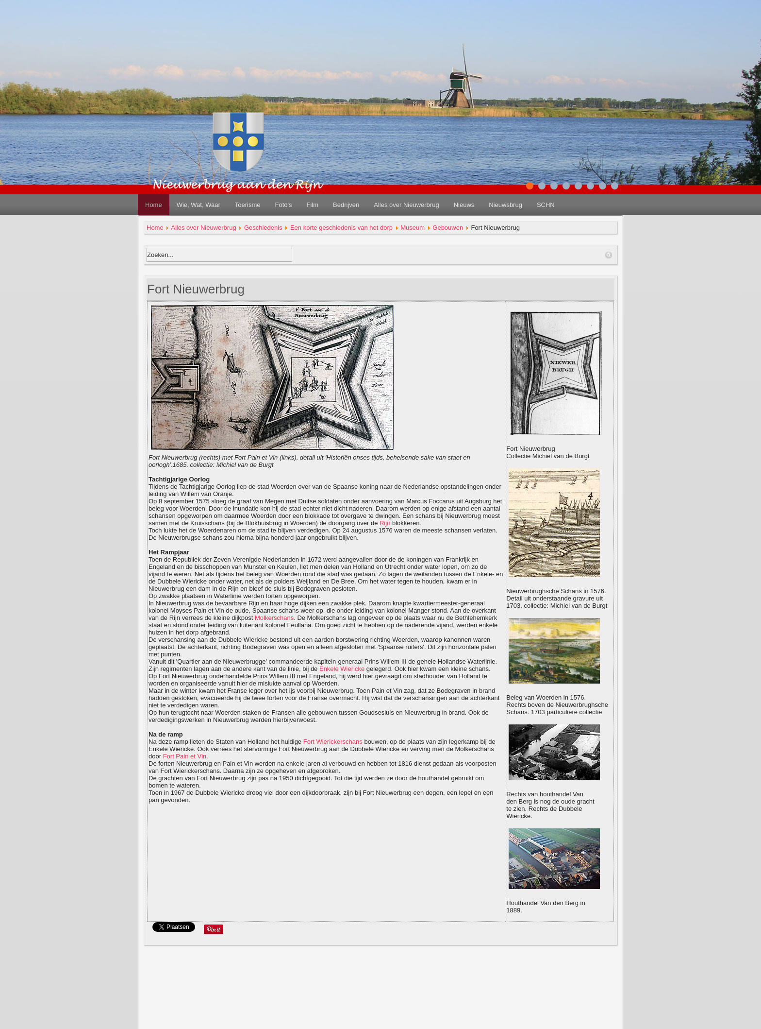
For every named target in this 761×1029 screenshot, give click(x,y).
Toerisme (248, 204)
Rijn (385, 523)
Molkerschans (274, 617)
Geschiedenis (263, 227)
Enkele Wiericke (341, 668)
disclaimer (380, 995)
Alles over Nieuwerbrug (406, 204)
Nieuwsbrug (505, 204)
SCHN (546, 204)
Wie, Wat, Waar (198, 204)
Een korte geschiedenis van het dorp (341, 227)
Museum (412, 227)
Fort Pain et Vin (184, 756)
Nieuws (464, 204)
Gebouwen (447, 227)
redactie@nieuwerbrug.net (381, 1019)
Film (312, 204)
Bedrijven (346, 204)
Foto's (283, 204)
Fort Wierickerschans (333, 741)
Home (153, 204)
